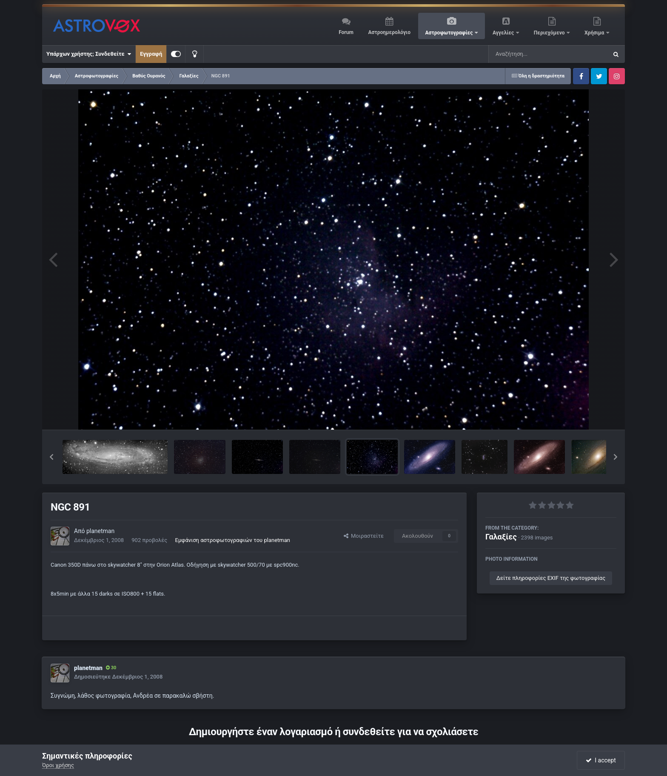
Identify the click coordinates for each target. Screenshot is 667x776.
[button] (51, 457)
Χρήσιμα (594, 33)
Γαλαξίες (501, 536)
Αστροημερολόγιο (389, 32)
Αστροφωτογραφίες (449, 33)
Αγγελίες (504, 33)
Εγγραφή (151, 54)
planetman (100, 531)
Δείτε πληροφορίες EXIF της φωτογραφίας (550, 578)
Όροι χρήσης (58, 765)
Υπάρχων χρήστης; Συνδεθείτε (88, 54)
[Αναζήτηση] (531, 54)
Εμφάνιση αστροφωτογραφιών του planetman (232, 540)
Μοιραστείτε (364, 536)
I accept (601, 760)
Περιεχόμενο (550, 33)
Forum (346, 32)
